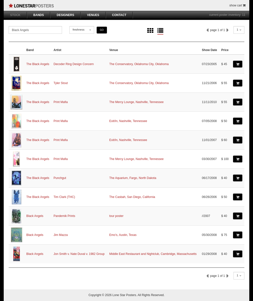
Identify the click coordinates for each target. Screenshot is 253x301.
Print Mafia (61, 102)
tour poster (116, 216)
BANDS (38, 15)
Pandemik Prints (64, 216)
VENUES (93, 15)
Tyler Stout (61, 83)
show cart (237, 5)
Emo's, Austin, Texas (122, 235)
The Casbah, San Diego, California (132, 197)
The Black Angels (37, 64)
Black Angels (34, 216)
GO (102, 30)
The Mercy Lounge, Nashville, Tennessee (136, 102)
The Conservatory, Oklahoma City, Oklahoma (139, 64)
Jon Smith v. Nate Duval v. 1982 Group (79, 254)
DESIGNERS (65, 15)
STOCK (15, 15)
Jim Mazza (61, 235)
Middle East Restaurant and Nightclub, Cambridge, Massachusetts (153, 254)
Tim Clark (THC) (64, 197)
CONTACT (119, 15)
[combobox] (81, 30)
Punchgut (60, 178)
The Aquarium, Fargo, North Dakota (132, 178)
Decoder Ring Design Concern (74, 64)
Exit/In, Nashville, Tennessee (128, 121)
